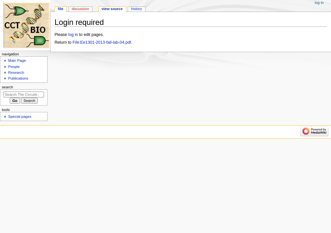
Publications (18, 78)
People (14, 67)
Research (16, 72)
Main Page (17, 60)
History (136, 9)
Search (7, 87)
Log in (319, 3)
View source (112, 9)
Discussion (80, 9)
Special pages (19, 116)
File (60, 9)
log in (73, 34)
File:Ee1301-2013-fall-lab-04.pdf (101, 42)
